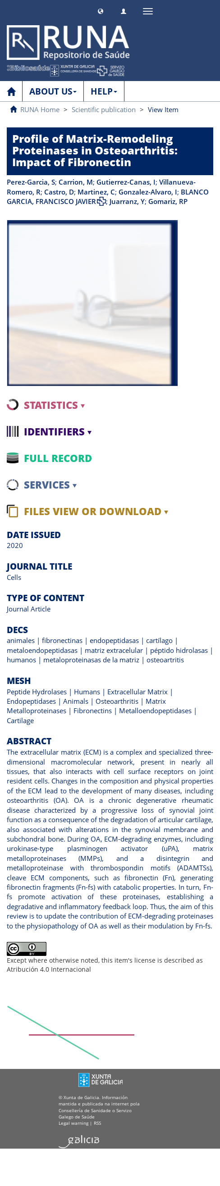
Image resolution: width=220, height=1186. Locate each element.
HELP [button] (104, 91)
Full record (58, 458)
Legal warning (73, 1123)
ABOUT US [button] (53, 91)
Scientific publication (104, 109)
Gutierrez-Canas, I (126, 181)
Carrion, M (76, 181)
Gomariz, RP (168, 201)
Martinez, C (96, 191)
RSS (97, 1123)
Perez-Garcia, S (31, 181)
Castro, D (59, 191)
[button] (100, 10)
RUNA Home (40, 109)
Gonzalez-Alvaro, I (148, 191)
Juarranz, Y (127, 201)
